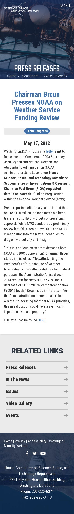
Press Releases (37, 69)
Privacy (20, 441)
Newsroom (30, 76)
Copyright (56, 441)
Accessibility (37, 441)
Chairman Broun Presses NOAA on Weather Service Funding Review (37, 106)
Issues (12, 391)
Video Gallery (19, 403)
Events (12, 415)
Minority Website (16, 446)
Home (11, 76)
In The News (17, 379)
